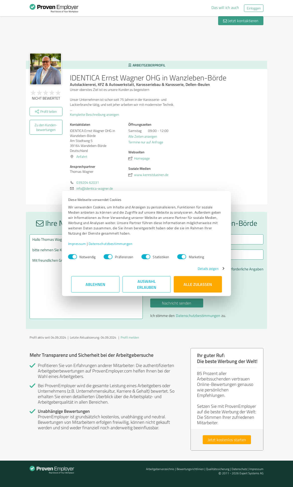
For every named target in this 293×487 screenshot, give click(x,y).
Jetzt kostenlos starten (227, 439)
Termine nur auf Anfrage (145, 142)
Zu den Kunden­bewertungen (46, 127)
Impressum (80, 243)
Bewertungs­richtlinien (190, 469)
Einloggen (254, 8)
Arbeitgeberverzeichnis (160, 469)
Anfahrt (81, 156)
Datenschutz (239, 469)
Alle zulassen (198, 284)
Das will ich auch (225, 7)
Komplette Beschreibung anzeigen (96, 114)
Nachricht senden (176, 303)
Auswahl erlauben (146, 284)
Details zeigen (205, 268)
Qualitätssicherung (217, 469)
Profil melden (130, 337)
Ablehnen (95, 284)
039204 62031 (87, 182)
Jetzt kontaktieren (240, 20)
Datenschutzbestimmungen (114, 243)
